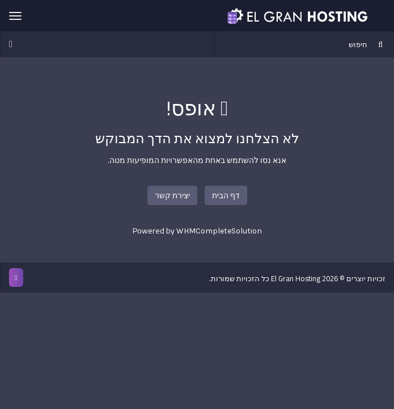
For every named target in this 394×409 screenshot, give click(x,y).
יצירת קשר (172, 195)
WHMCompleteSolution (219, 231)
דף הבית (226, 195)
